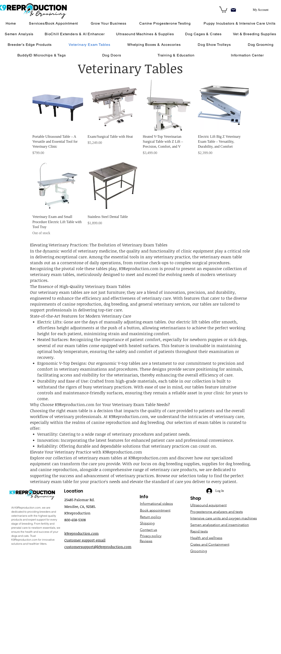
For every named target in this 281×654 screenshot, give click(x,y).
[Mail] (233, 9)
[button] (247, 55)
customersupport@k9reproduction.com (97, 546)
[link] (223, 9)
